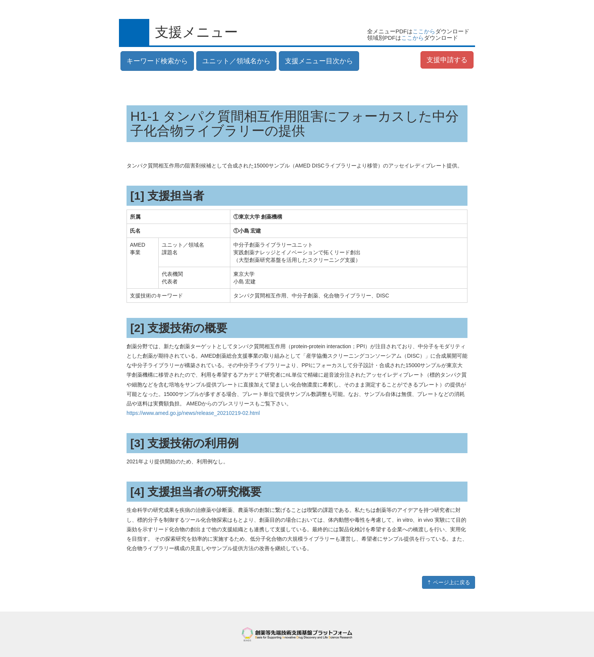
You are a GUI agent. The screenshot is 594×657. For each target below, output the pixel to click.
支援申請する (447, 60)
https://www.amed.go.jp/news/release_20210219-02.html (193, 413)
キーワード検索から (157, 61)
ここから (424, 31)
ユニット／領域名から (236, 61)
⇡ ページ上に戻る (448, 582)
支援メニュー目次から (319, 61)
